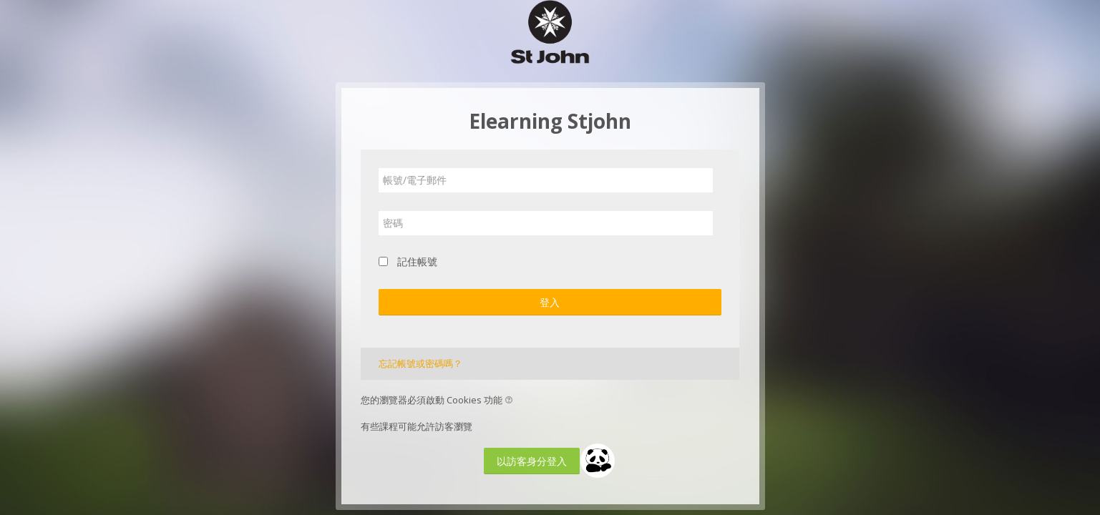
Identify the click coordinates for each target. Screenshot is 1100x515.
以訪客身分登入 (532, 461)
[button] (511, 401)
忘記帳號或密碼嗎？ (420, 363)
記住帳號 (417, 261)
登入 (550, 302)
